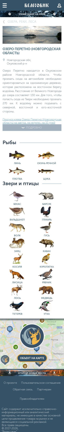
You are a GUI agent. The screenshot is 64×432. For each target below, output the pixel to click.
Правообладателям (32, 398)
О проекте (10, 382)
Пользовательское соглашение (41, 382)
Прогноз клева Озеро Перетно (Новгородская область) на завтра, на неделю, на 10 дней (32, 121)
